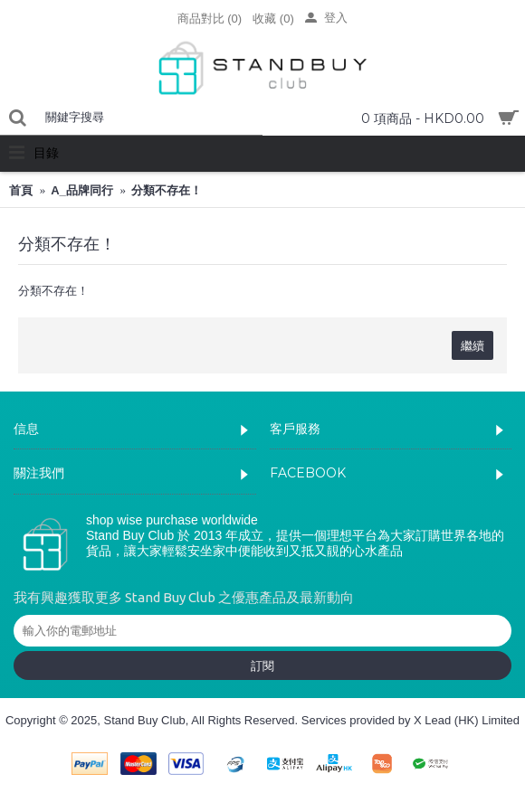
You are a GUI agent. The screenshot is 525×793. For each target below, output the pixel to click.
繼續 (472, 345)
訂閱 (262, 665)
